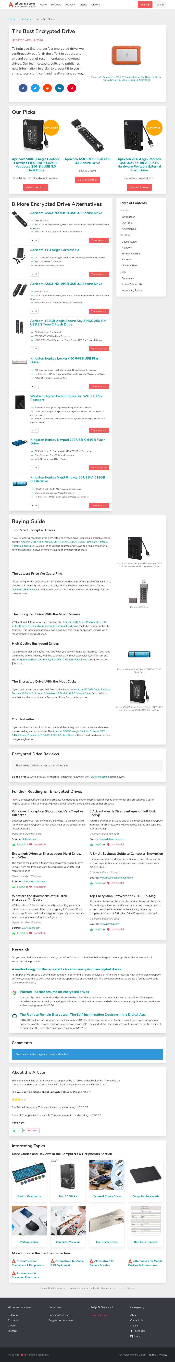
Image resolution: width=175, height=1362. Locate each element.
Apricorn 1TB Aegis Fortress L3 (54, 250)
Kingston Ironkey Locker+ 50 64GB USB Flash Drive (65, 360)
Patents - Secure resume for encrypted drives (54, 992)
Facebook (137, 1331)
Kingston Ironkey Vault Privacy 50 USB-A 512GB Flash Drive (67, 479)
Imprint (134, 1325)
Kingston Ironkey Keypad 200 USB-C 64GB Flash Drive (67, 442)
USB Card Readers (145, 1242)
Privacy (163, 1355)
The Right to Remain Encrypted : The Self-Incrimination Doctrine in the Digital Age (83, 1014)
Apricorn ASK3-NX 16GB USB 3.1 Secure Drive (66, 284)
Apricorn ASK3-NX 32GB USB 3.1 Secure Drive (87, 161)
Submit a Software (59, 1315)
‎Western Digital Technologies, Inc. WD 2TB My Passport (66, 398)
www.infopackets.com (34, 881)
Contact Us (136, 1320)
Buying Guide (129, 242)
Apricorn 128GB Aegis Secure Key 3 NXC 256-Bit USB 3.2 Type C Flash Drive (68, 323)
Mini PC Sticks (68, 1196)
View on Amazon (35, 187)
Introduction (128, 217)
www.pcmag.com (109, 924)
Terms (152, 1355)
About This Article (132, 284)
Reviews (127, 247)
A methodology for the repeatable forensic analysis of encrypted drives (66, 969)
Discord (95, 4)
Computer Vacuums (68, 1242)
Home (43, 4)
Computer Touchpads (145, 1196)
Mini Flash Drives (107, 1242)
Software (56, 4)
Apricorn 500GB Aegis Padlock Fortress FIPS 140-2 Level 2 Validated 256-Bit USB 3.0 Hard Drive (36, 165)
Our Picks (127, 223)
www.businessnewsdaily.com (116, 878)
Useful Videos (130, 265)
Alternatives (129, 229)
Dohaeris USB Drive (23, 589)
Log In (160, 4)
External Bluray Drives (107, 1196)
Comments (128, 278)
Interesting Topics (132, 290)
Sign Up (145, 4)
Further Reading (131, 253)
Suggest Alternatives (61, 1320)
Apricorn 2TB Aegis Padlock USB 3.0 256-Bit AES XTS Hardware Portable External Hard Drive (139, 165)
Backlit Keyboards (29, 1196)
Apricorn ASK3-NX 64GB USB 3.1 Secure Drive (66, 213)
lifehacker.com (30, 839)
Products (70, 4)
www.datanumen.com (112, 839)
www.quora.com (31, 928)
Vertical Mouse (29, 1242)
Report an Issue (98, 1315)
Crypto (83, 4)
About (134, 1315)
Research (127, 259)
